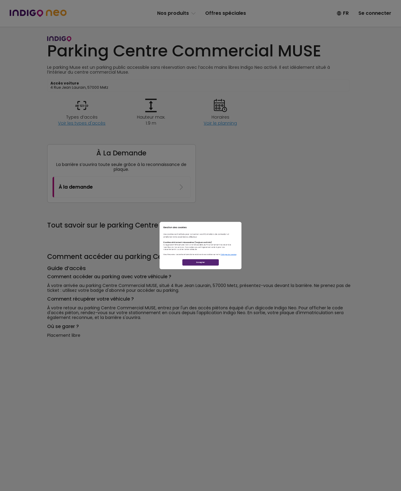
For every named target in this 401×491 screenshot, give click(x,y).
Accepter (200, 290)
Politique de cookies (275, 269)
